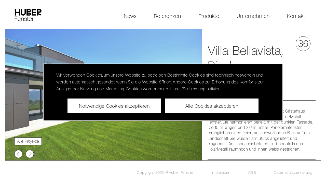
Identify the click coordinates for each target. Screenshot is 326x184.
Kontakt (296, 15)
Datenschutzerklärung (293, 172)
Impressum (220, 172)
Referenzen (167, 15)
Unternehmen (253, 15)
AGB (252, 172)
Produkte (208, 15)
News (130, 15)
